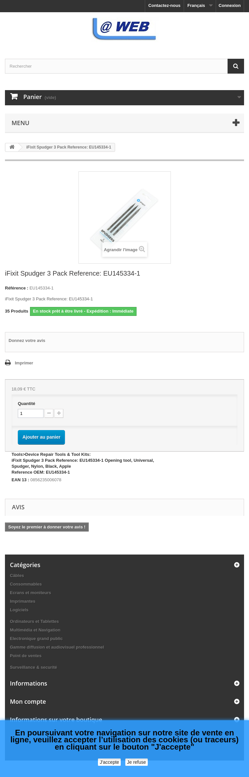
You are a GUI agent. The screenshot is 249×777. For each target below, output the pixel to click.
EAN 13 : (20, 479)
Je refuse (136, 762)
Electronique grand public (36, 638)
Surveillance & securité (33, 667)
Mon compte (28, 701)
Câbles (17, 575)
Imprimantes (22, 601)
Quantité (26, 403)
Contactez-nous (164, 5)
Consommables (26, 584)
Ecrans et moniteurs (30, 592)
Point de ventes (26, 655)
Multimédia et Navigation (35, 629)
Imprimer (24, 362)
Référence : (16, 288)
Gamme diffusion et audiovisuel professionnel (57, 647)
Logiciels (19, 609)
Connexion (230, 5)
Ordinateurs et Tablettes (34, 621)
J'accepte (109, 762)
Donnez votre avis (27, 340)
